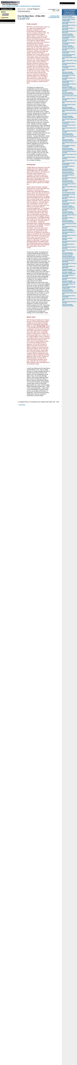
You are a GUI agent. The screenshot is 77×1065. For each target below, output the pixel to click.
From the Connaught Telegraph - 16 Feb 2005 (68, 46)
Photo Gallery (15, 6)
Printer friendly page (54, 17)
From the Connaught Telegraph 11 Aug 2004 (68, 116)
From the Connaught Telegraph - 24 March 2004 (68, 270)
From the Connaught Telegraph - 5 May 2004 (68, 212)
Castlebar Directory (25, 6)
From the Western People (68, 192)
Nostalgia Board (36, 6)
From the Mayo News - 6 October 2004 (68, 81)
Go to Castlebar (6, 6)
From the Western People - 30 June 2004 (68, 163)
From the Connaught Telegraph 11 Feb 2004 (68, 305)
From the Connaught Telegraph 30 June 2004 (68, 169)
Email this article (55, 16)
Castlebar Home (7, 9)
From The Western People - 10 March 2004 (69, 287)
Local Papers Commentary (5, 14)
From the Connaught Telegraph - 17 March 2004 (68, 272)
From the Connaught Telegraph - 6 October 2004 (69, 87)
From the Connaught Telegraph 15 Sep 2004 (68, 93)
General (3, 12)
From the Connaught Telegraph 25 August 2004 (68, 108)
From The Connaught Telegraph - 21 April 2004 (68, 230)
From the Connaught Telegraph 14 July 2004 (68, 149)
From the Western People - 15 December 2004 (68, 55)
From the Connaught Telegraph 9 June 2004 (67, 181)
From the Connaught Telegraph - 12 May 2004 (68, 206)
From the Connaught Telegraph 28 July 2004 (68, 134)
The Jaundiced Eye (24, 17)
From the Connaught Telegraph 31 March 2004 (68, 256)
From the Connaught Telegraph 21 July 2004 (68, 140)
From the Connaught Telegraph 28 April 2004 (68, 221)
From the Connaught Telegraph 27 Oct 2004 (67, 72)
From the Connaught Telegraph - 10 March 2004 (68, 281)
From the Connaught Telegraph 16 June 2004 (68, 172)
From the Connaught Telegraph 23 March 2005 (68, 17)
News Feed (5, 17)
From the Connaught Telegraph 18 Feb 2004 (68, 290)
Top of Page (22, 404)
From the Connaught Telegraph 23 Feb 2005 (68, 34)
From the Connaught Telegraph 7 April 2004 (67, 253)
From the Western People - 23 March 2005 (68, 20)
